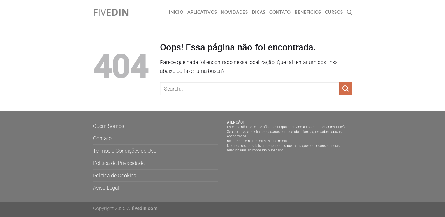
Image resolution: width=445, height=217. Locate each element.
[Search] (349, 12)
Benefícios (308, 12)
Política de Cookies (114, 175)
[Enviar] (345, 88)
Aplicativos (202, 12)
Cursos (334, 12)
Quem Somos (108, 126)
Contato (280, 12)
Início (176, 12)
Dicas (258, 12)
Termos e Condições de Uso (124, 151)
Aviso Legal (106, 188)
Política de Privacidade (119, 163)
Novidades (234, 12)
